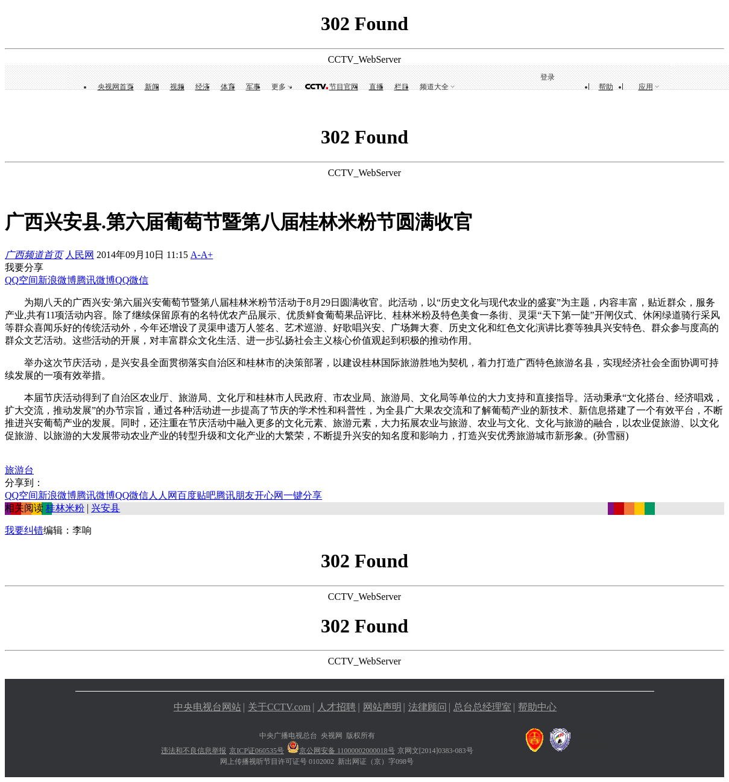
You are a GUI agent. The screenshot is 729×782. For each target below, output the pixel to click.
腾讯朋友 (235, 495)
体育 (228, 87)
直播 (376, 87)
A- (196, 255)
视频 (177, 87)
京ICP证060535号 (256, 750)
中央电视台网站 (207, 707)
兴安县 (105, 508)
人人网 (162, 495)
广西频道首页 (34, 255)
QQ (122, 280)
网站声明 (382, 707)
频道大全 (434, 87)
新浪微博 (57, 280)
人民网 (79, 255)
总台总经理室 (482, 707)
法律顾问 (427, 707)
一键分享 (302, 495)
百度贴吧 (196, 495)
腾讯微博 (96, 280)
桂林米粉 (65, 508)
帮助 (606, 87)
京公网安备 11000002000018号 (341, 750)
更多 (278, 87)
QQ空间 (21, 280)
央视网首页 (116, 87)
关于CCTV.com (279, 707)
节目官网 (343, 87)
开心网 (268, 495)
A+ (207, 255)
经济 (202, 87)
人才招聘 (336, 707)
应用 (646, 87)
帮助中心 (537, 707)
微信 (138, 280)
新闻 (152, 87)
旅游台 (19, 470)
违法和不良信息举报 (193, 750)
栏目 (401, 87)
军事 (253, 87)
